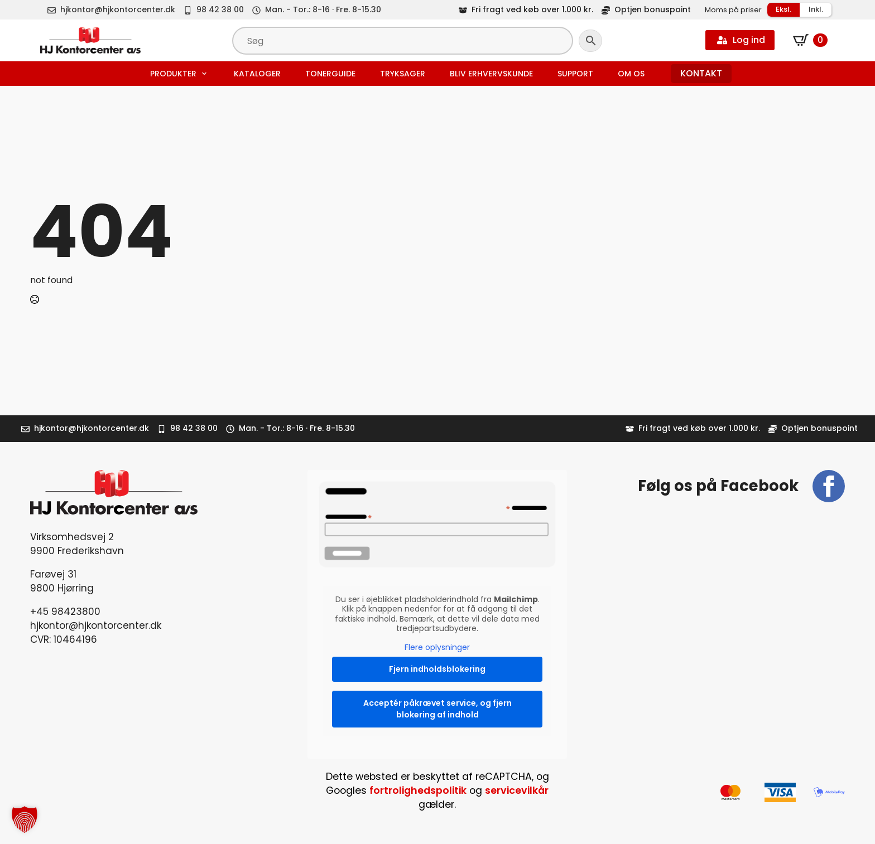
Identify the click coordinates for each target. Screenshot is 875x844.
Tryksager (402, 73)
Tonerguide (330, 73)
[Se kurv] (810, 40)
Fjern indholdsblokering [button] (437, 669)
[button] (24, 819)
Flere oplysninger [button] (437, 648)
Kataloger (257, 73)
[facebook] (828, 486)
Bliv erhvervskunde (491, 73)
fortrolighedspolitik (418, 790)
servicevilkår (517, 790)
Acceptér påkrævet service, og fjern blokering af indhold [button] (437, 708)
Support (575, 73)
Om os (631, 73)
